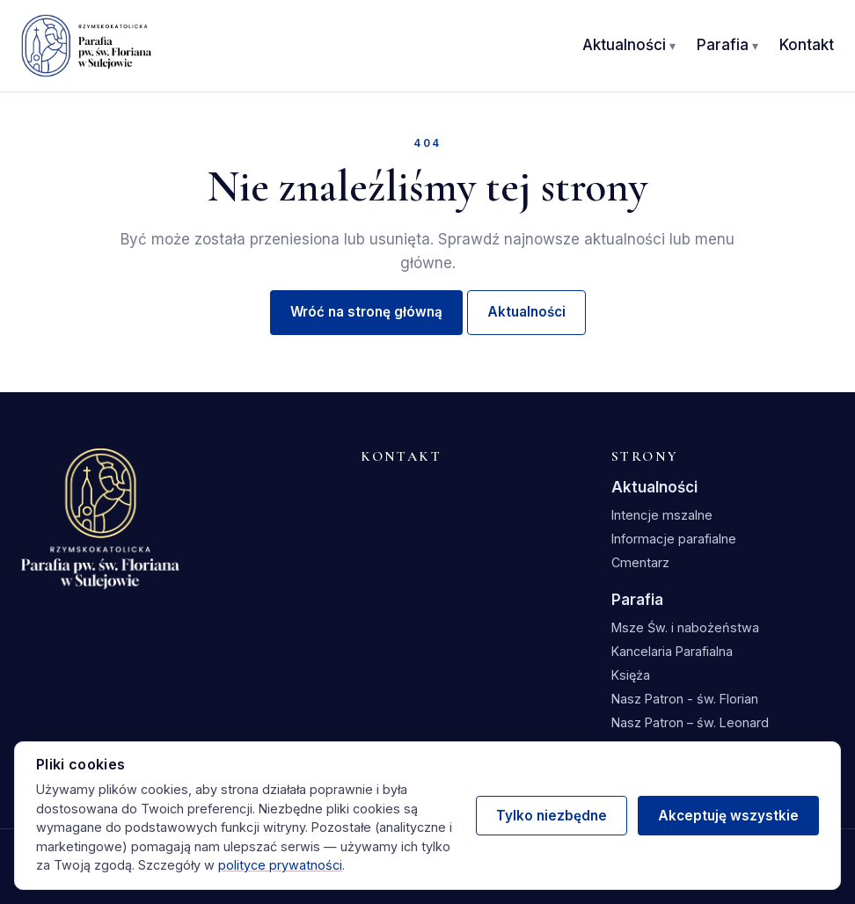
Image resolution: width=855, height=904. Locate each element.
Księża (630, 674)
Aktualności (624, 45)
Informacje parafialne (673, 538)
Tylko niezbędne (551, 815)
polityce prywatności (280, 864)
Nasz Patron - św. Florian (684, 698)
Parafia (723, 45)
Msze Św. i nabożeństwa (685, 627)
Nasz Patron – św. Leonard (690, 722)
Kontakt (806, 45)
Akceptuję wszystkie (728, 815)
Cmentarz (640, 562)
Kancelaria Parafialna (672, 651)
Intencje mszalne (661, 514)
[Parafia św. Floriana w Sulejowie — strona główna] (86, 45)
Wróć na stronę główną (366, 311)
